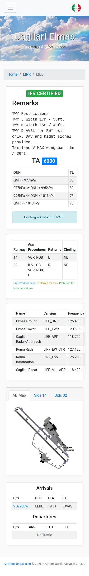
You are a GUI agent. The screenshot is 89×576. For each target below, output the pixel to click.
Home (12, 74)
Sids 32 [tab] (61, 395)
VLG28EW (20, 506)
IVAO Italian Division (17, 564)
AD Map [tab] (19, 395)
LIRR (27, 74)
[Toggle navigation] (10, 8)
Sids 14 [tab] (40, 395)
